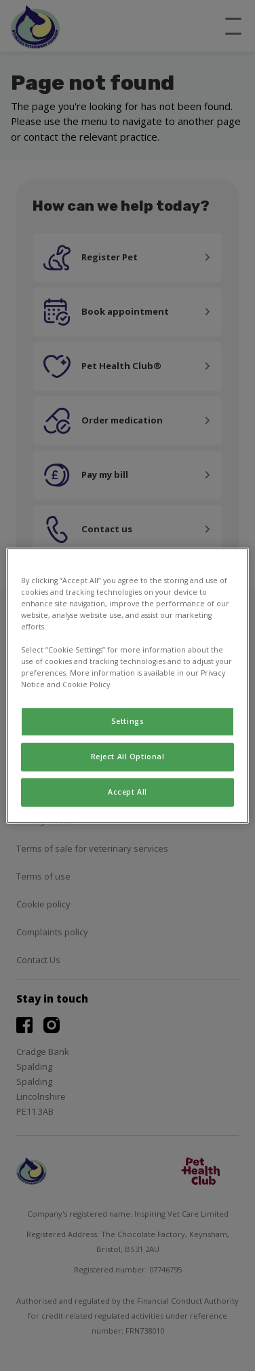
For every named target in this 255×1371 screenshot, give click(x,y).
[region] (127, 685)
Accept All (127, 792)
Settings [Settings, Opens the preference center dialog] (127, 721)
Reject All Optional (128, 756)
